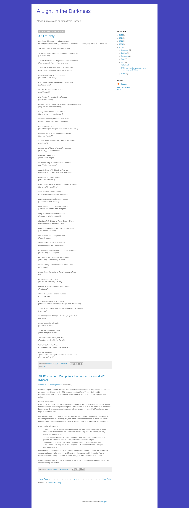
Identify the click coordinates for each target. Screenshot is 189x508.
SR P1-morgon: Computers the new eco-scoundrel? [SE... (133, 69)
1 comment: (63, 363)
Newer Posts (43, 479)
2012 (121, 35)
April (123, 62)
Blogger (104, 502)
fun (45, 367)
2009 (121, 44)
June (123, 59)
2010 (121, 41)
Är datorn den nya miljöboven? (50, 385)
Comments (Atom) (54, 483)
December (125, 50)
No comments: (64, 469)
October (124, 53)
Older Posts (106, 479)
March (123, 74)
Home (75, 479)
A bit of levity (46, 36)
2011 (121, 38)
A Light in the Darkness (64, 11)
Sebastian (123, 84)
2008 (121, 47)
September (125, 56)
